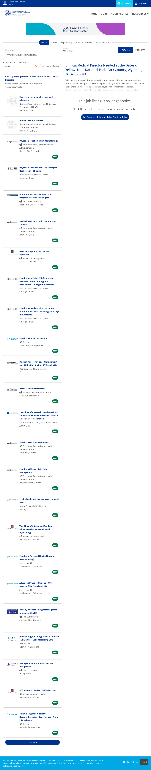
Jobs (104, 13)
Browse (53, 42)
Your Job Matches (84, 42)
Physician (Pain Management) (34, 442)
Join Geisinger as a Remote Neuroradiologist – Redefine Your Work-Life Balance (39, 717)
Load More (32, 742)
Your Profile (120, 13)
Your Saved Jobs (103, 42)
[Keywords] (32, 50)
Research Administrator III (32, 388)
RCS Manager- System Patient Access (37, 690)
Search (44, 42)
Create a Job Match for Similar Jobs (105, 117)
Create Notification (50, 66)
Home (93, 13)
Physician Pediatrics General (33, 338)
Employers (141, 3)
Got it (144, 762)
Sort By (8, 66)
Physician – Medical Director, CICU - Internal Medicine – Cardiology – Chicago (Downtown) (39, 311)
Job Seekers (124, 3)
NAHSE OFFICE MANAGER (31, 120)
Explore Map (67, 42)
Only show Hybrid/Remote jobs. (22, 54)
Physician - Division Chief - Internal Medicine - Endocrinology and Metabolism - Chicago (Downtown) (36, 281)
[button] (140, 50)
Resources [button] (139, 13)
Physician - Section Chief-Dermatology (38, 140)
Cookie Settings (130, 762)
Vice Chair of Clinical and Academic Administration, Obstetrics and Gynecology (36, 529)
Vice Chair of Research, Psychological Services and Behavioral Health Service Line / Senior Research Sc (38, 415)
